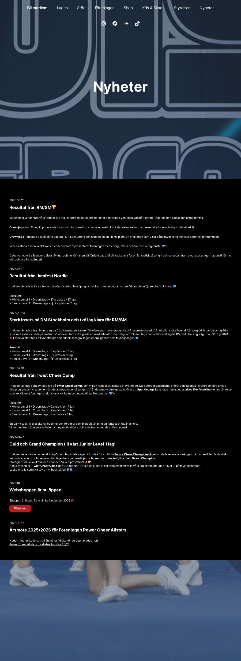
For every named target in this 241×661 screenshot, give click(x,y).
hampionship (144, 454)
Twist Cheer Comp (44, 466)
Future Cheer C (124, 454)
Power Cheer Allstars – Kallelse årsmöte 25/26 (39, 544)
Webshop (20, 508)
